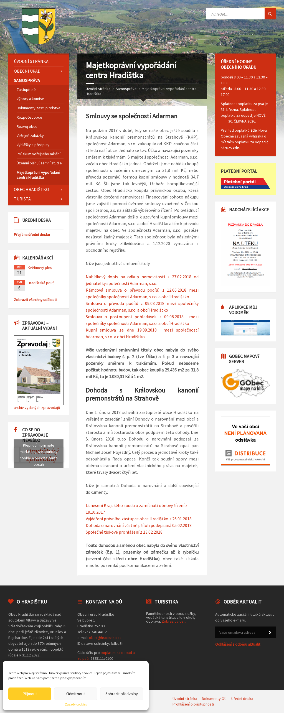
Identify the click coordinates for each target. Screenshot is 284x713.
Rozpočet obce (29, 117)
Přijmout (29, 693)
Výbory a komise (30, 98)
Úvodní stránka (98, 88)
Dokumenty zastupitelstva (38, 107)
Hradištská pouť (41, 282)
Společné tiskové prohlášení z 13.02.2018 (124, 532)
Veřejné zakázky (30, 135)
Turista (22, 199)
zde (253, 130)
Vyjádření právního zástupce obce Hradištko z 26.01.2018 (139, 518)
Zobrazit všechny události (35, 299)
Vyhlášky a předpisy (33, 144)
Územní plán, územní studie (39, 163)
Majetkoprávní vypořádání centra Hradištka (38, 175)
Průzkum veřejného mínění (38, 153)
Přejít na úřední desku (32, 234)
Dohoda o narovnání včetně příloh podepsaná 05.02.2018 (139, 525)
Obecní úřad (27, 71)
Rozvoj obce (27, 126)
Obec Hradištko (31, 189)
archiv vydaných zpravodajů (37, 407)
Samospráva (126, 88)
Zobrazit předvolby (121, 693)
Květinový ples (40, 267)
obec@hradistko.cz (105, 637)
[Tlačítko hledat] (270, 13)
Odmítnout (75, 693)
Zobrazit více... (174, 621)
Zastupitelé (26, 89)
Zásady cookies (76, 704)
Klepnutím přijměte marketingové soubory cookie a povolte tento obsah (39, 455)
